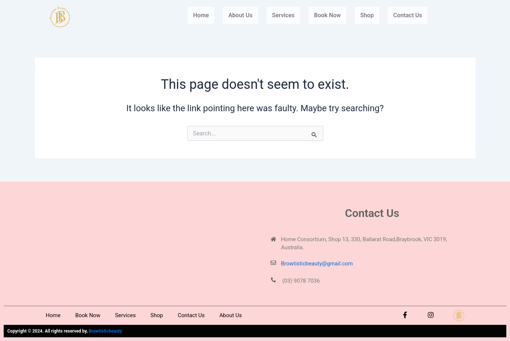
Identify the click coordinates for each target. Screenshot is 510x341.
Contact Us (407, 15)
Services (283, 15)
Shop (367, 15)
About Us (240, 15)
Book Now (327, 15)
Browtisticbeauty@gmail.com (317, 263)
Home (201, 15)
